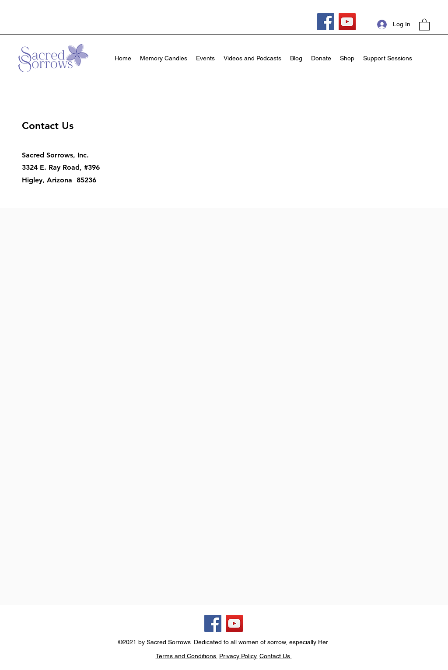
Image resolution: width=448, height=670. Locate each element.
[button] (424, 24)
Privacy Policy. (238, 656)
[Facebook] (325, 21)
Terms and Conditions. (186, 656)
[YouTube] (347, 21)
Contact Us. (275, 656)
